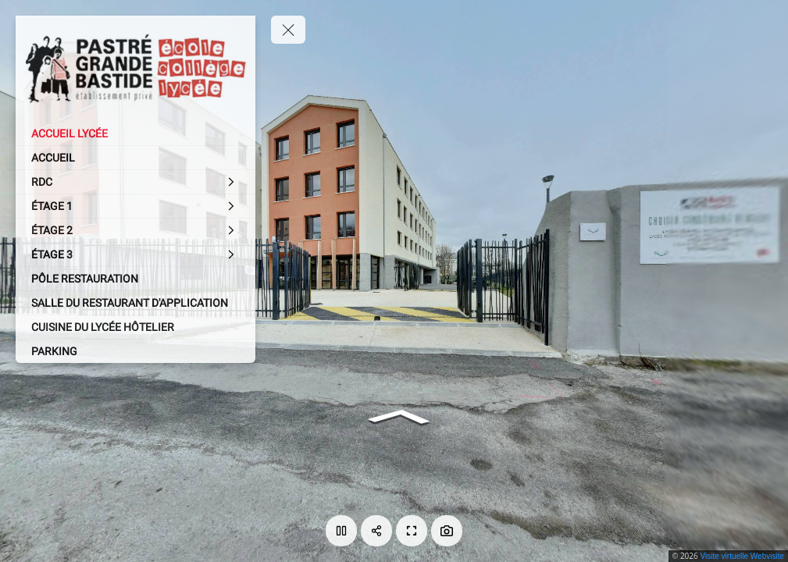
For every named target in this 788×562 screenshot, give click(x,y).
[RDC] (135, 182)
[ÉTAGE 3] (135, 254)
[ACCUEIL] (135, 157)
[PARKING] (135, 351)
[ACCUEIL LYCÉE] (135, 133)
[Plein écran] (411, 530)
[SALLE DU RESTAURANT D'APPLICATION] (135, 303)
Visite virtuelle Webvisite (742, 556)
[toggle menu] (288, 30)
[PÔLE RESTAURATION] (135, 278)
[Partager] (376, 530)
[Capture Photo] (446, 530)
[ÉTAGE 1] (135, 206)
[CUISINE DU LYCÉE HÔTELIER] (135, 327)
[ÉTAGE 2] (135, 230)
